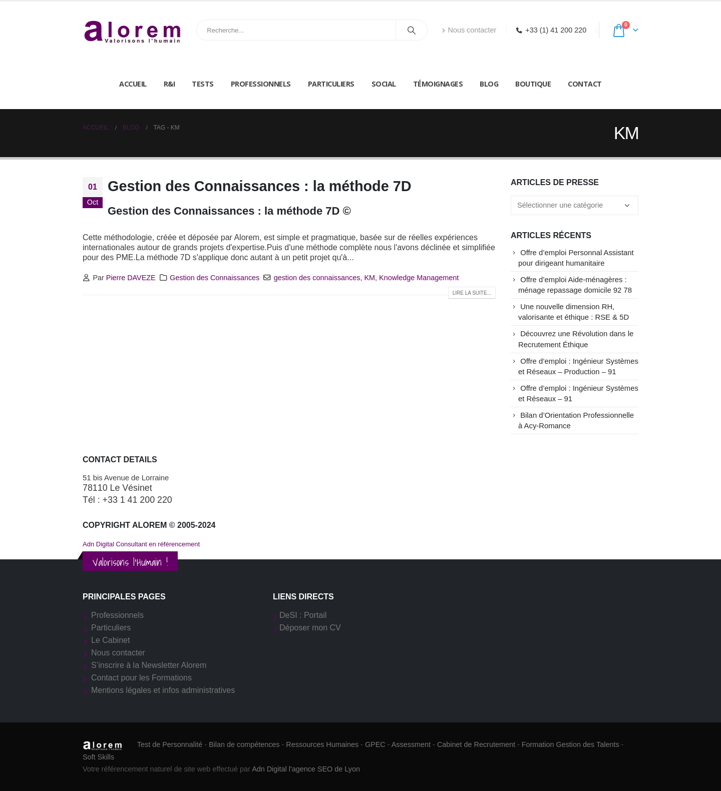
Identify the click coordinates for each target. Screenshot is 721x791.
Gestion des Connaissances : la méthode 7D (260, 186)
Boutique (533, 84)
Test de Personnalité (169, 744)
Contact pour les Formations (141, 677)
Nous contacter (469, 30)
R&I (169, 84)
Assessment (411, 744)
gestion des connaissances (317, 278)
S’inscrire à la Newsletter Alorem (148, 665)
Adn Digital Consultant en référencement (141, 544)
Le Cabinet (110, 640)
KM (369, 278)
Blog (489, 84)
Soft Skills (98, 757)
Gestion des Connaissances (214, 278)
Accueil (133, 84)
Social (384, 84)
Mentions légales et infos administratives (163, 690)
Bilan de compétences (244, 744)
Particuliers (331, 84)
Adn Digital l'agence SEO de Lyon (306, 769)
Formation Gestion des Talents (570, 744)
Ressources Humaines (322, 744)
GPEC (375, 744)
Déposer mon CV (310, 627)
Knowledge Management (419, 278)
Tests (203, 84)
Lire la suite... (472, 293)
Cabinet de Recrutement (476, 744)
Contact (585, 84)
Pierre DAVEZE (131, 278)
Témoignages (438, 84)
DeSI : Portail (302, 615)
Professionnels (261, 84)
